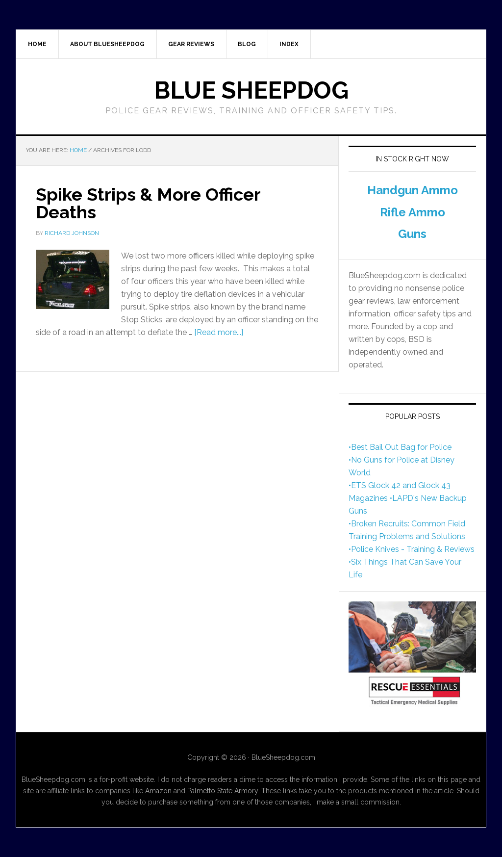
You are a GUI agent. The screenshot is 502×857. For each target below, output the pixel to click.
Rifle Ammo (412, 212)
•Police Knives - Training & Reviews (412, 549)
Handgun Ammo (412, 190)
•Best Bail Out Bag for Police (400, 447)
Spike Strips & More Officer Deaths (148, 203)
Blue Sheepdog (251, 90)
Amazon (158, 791)
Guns (412, 234)
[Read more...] (218, 332)
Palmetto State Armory (222, 791)
